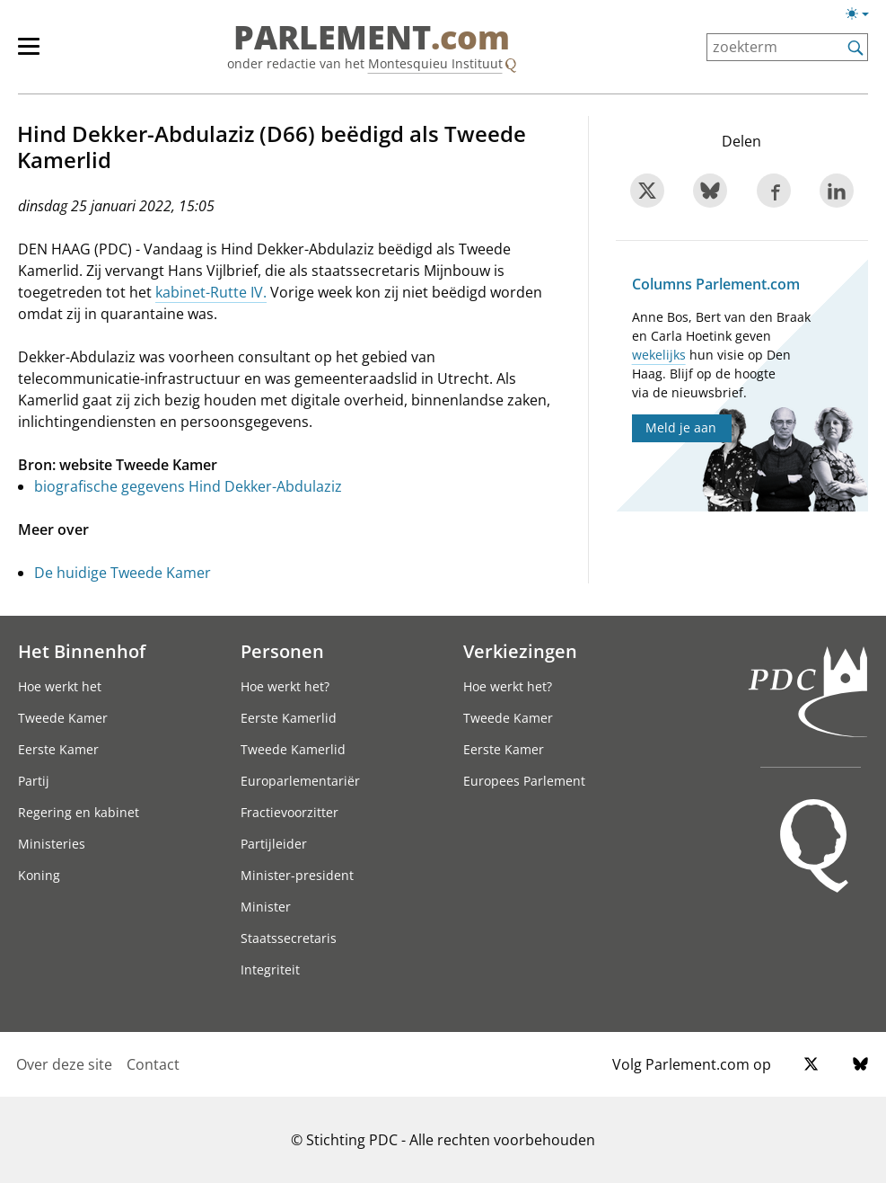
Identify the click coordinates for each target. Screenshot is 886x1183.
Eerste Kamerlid (289, 717)
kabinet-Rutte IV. (211, 292)
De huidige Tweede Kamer (122, 573)
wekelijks (659, 354)
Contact (153, 1064)
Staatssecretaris (289, 938)
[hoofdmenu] (37, 54)
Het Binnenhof (81, 650)
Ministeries (51, 843)
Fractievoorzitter (289, 812)
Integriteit (270, 969)
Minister (266, 906)
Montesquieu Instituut (435, 63)
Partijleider (274, 843)
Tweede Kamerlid (293, 749)
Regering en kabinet (78, 812)
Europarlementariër (300, 780)
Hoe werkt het (59, 686)
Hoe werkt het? (285, 686)
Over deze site (64, 1064)
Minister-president (297, 875)
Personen (282, 650)
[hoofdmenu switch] (28, 54)
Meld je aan (680, 427)
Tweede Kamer (63, 717)
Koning (39, 875)
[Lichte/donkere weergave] (863, 17)
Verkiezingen (520, 650)
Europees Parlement (524, 780)
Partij (33, 780)
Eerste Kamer (58, 749)
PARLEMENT (371, 38)
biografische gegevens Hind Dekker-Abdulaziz (188, 486)
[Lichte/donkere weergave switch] (863, 14)
